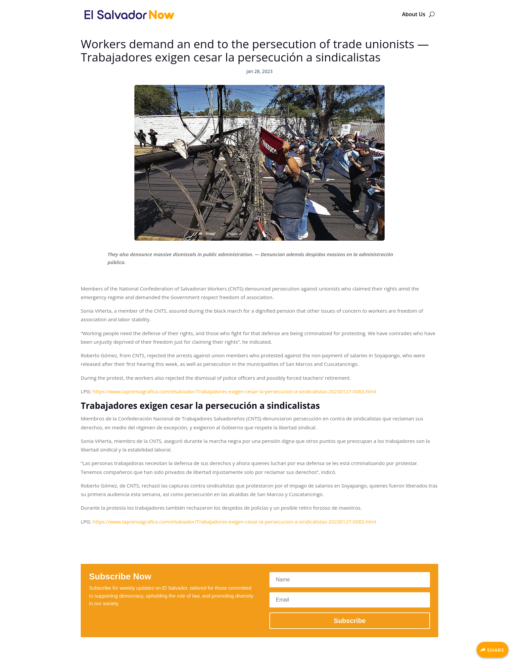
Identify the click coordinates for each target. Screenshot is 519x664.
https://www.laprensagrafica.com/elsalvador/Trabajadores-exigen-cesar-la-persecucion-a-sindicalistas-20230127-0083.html (234, 391)
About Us (413, 14)
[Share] (492, 649)
